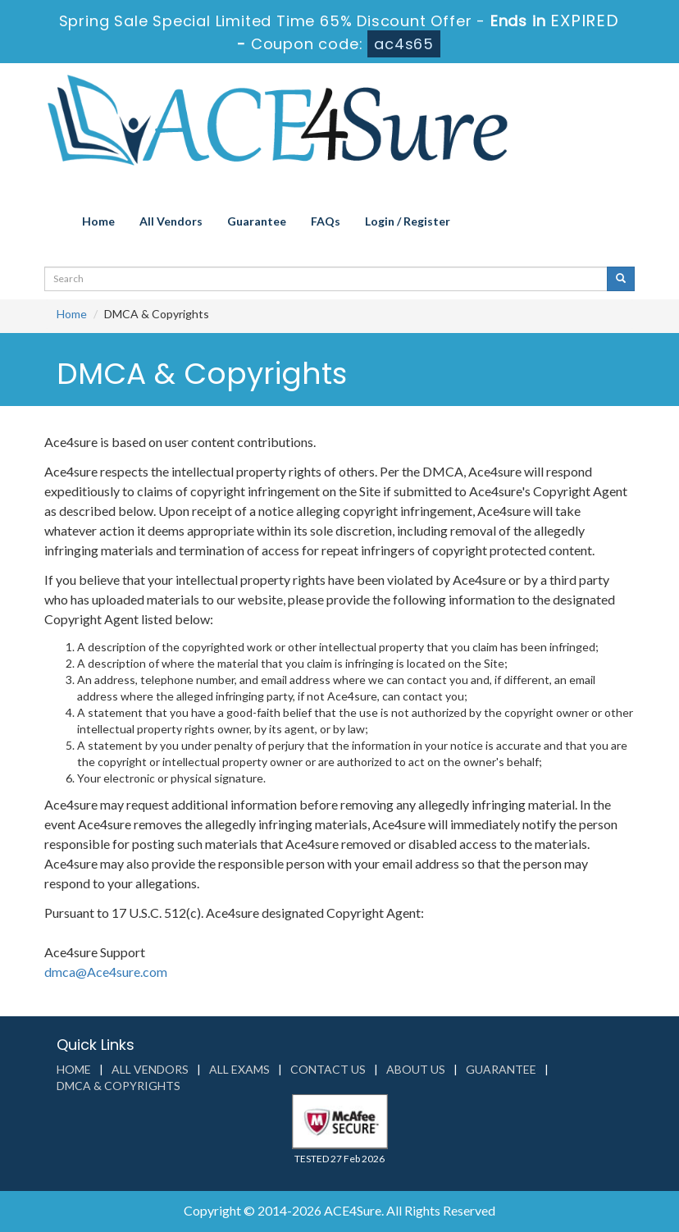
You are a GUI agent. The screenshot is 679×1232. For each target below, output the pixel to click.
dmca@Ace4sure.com (105, 971)
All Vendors (171, 221)
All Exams (239, 1069)
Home (98, 221)
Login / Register (407, 221)
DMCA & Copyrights (118, 1086)
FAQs (325, 221)
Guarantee (256, 221)
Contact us (328, 1069)
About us (415, 1069)
